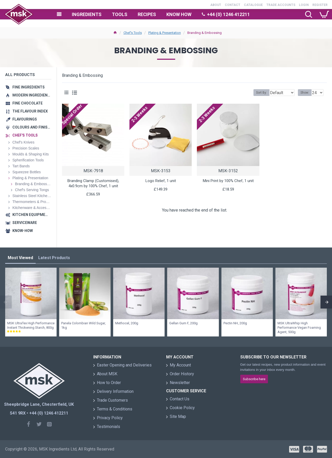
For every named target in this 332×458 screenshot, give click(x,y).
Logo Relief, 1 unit (160, 180)
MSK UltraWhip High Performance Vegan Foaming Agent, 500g (299, 327)
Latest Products (54, 257)
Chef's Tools (132, 33)
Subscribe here (254, 379)
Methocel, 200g (126, 323)
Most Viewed (20, 257)
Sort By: (257, 92)
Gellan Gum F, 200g (183, 323)
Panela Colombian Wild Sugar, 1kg (83, 325)
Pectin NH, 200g (235, 323)
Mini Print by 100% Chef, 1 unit (228, 180)
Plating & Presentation (164, 33)
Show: (306, 92)
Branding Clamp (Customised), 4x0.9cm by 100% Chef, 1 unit (93, 183)
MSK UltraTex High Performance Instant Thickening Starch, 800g (31, 325)
